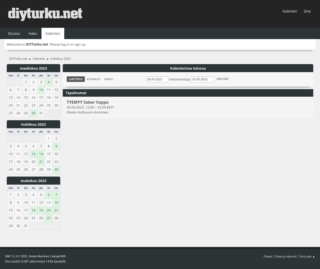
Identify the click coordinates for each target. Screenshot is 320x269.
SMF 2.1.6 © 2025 (16, 256)
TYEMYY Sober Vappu (88, 102)
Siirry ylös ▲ (307, 256)
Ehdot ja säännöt (285, 256)
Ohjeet (268, 256)
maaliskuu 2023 (33, 68)
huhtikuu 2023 (33, 124)
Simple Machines (38, 256)
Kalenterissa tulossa (188, 68)
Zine (307, 11)
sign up (80, 44)
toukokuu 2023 (33, 181)
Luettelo (76, 79)
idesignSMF (59, 256)
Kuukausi (93, 79)
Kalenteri (290, 11)
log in (65, 44)
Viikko (108, 79)
